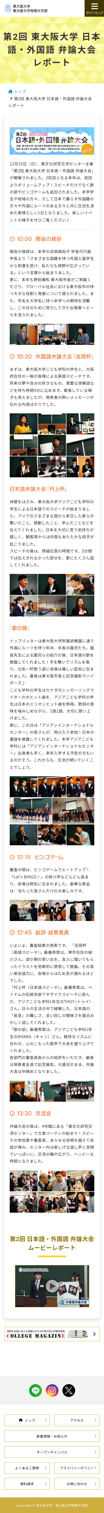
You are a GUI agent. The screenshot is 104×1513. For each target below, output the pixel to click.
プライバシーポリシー (77, 1467)
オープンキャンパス (52, 1452)
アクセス (77, 1420)
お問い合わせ (77, 1483)
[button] (52, 1286)
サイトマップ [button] (94, 9)
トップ (27, 1420)
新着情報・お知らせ (52, 1436)
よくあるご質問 (27, 1467)
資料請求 (27, 1483)
